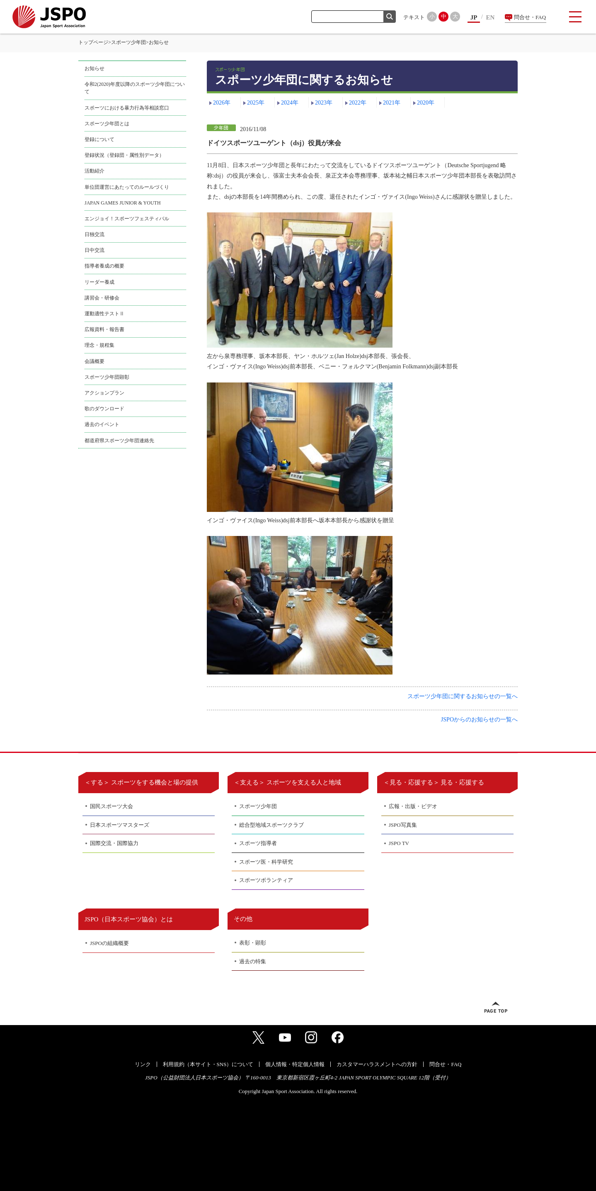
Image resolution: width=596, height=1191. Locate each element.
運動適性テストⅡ (104, 314)
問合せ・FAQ (530, 17)
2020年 (425, 103)
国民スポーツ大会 (111, 806)
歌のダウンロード (104, 409)
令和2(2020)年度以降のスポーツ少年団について (135, 88)
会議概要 (94, 361)
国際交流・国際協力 (114, 843)
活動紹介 (94, 171)
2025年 (255, 103)
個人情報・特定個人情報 (295, 1064)
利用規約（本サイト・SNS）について (208, 1064)
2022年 (357, 103)
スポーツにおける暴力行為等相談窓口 (127, 108)
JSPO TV (399, 843)
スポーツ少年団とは (107, 124)
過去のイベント (102, 424)
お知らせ (94, 68)
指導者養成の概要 (104, 266)
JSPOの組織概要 (109, 943)
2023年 (323, 103)
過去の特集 (252, 961)
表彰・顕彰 (252, 943)
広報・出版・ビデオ (413, 806)
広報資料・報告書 (104, 329)
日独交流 (94, 234)
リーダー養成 (99, 282)
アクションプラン (104, 393)
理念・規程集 (99, 345)
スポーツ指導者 (258, 843)
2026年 (221, 103)
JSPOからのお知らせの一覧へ (479, 719)
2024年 (289, 103)
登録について (99, 139)
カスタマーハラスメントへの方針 (377, 1064)
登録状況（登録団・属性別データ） (124, 155)
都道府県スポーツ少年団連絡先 (119, 440)
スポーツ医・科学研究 (266, 862)
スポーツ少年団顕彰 (107, 377)
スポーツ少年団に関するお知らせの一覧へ (462, 696)
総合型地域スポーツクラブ (271, 825)
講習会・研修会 (102, 298)
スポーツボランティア (266, 880)
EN (490, 17)
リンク (143, 1064)
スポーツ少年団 (128, 42)
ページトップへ (495, 1007)
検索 (389, 16)
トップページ (93, 42)
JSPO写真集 (403, 825)
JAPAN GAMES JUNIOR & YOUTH (123, 203)
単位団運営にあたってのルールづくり (127, 187)
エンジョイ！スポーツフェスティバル (127, 219)
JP (473, 17)
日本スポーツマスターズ (119, 825)
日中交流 (94, 250)
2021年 (391, 103)
